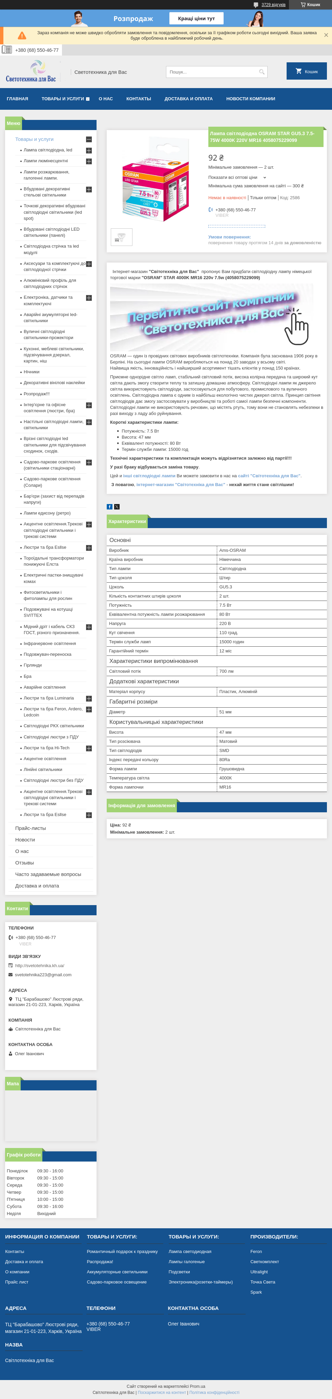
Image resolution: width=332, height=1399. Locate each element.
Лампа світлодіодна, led (48, 149)
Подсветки (179, 1271)
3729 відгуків (274, 4)
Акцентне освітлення (45, 758)
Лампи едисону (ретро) (47, 513)
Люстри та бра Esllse (45, 547)
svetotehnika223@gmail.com (43, 974)
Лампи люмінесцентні (46, 160)
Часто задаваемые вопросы (48, 874)
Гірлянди (33, 665)
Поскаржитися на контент (162, 1392)
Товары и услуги (63, 98)
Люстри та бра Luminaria (49, 698)
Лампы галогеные (187, 1261)
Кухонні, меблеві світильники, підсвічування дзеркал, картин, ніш (54, 354)
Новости (25, 839)
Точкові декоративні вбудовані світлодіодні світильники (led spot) (54, 212)
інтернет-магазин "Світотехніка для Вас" (181, 484)
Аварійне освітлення (44, 687)
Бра (28, 676)
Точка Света (262, 1282)
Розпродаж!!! (37, 393)
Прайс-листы (30, 828)
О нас (106, 98)
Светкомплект (264, 1261)
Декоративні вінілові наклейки (54, 382)
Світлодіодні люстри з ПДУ (51, 736)
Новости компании (250, 98)
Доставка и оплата (189, 98)
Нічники (31, 371)
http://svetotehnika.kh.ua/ (39, 965)
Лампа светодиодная (190, 1251)
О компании (17, 1271)
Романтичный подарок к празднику (122, 1251)
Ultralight (259, 1271)
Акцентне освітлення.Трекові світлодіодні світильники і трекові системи (53, 530)
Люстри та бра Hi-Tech (46, 747)
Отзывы (24, 862)
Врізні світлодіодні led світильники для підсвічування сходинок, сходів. (55, 444)
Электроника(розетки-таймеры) (201, 1282)
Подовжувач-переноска (47, 654)
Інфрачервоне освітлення (50, 643)
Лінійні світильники (43, 769)
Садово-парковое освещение (116, 1282)
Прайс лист (16, 1282)
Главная (17, 98)
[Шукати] (262, 72)
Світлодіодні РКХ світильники (54, 725)
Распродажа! (100, 1261)
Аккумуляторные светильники (117, 1271)
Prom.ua (197, 1386)
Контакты (138, 98)
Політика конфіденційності (214, 1392)
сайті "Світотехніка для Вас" (269, 475)
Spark (256, 1292)
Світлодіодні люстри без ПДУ (53, 780)
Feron (256, 1251)
